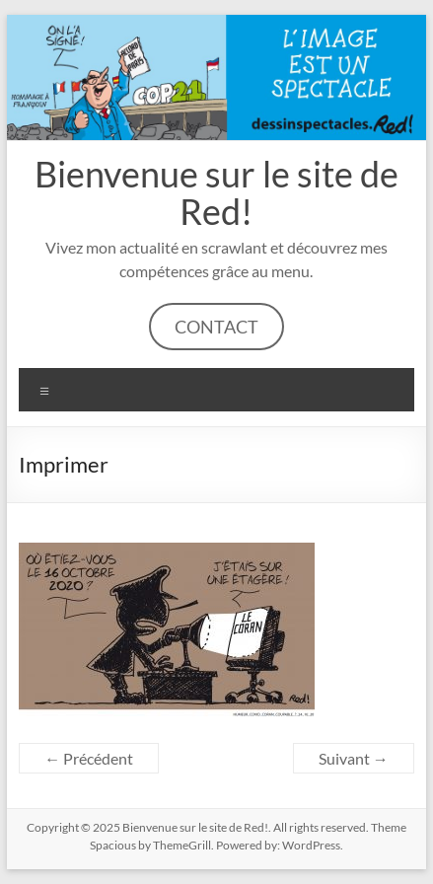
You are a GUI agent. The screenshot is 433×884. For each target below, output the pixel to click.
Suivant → (354, 758)
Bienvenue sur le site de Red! (216, 192)
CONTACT (216, 326)
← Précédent (88, 758)
